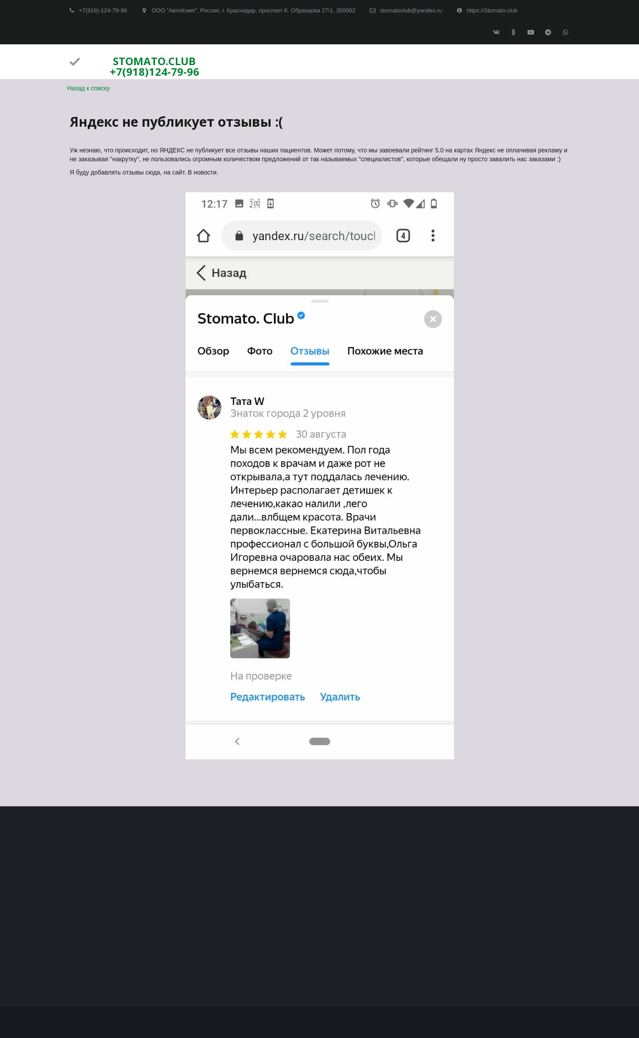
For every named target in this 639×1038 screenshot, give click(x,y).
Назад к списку (88, 88)
